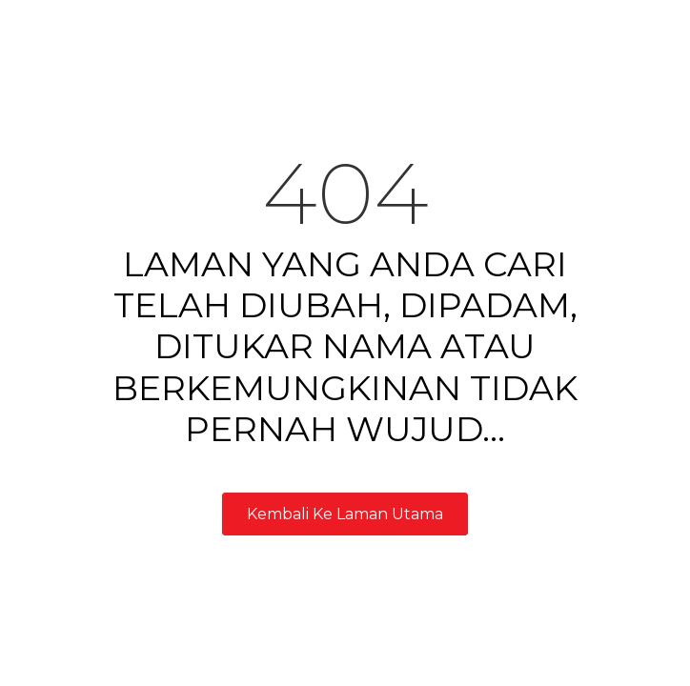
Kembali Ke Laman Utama (345, 514)
